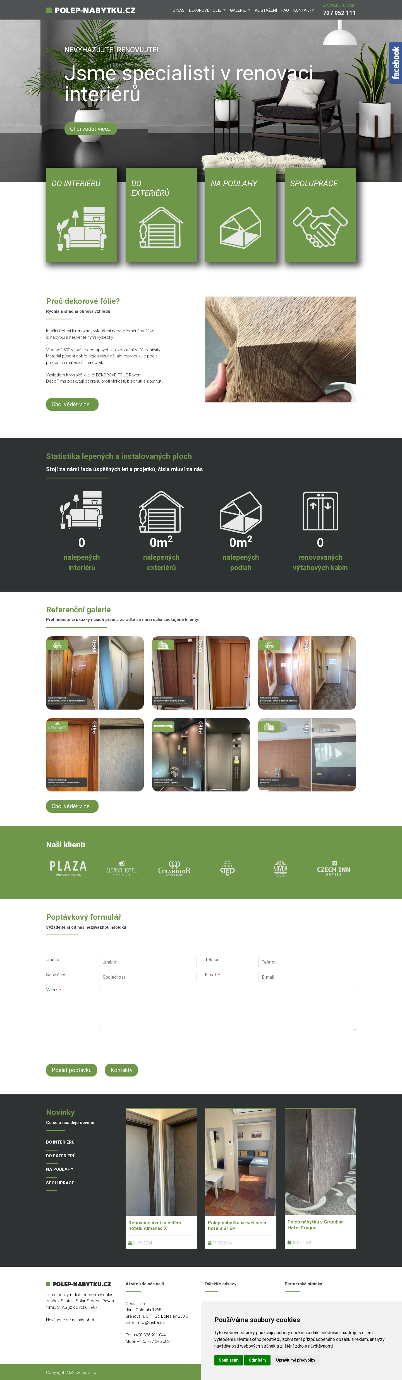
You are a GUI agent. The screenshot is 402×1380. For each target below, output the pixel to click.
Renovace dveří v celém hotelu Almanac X (154, 1225)
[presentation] (181, 1046)
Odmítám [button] (257, 1360)
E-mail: (212, 974)
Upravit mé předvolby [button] (295, 1360)
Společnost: (57, 974)
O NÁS (179, 10)
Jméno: (53, 959)
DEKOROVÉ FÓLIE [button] (205, 10)
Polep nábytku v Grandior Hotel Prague (315, 1224)
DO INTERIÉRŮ (60, 1142)
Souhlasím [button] (229, 1360)
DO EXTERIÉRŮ (61, 1155)
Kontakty (121, 1070)
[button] (30, 91)
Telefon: (212, 959)
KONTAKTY (303, 10)
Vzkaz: (53, 989)
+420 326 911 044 (149, 1335)
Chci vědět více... (90, 128)
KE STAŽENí (266, 10)
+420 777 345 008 (153, 1341)
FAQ (285, 10)
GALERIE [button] (238, 10)
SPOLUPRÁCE (60, 1182)
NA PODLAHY (59, 1169)
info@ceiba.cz (151, 1322)
